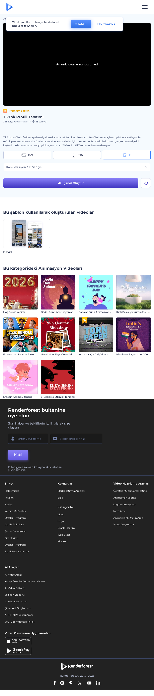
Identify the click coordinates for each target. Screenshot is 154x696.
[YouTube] (89, 683)
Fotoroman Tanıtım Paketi (19, 354)
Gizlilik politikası (14, 524)
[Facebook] (55, 683)
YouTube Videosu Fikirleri (20, 621)
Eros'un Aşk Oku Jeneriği (18, 396)
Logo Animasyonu (124, 504)
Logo (61, 521)
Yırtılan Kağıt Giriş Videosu (94, 354)
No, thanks (106, 24)
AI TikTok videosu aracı (19, 614)
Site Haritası (12, 538)
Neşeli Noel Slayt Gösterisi (56, 354)
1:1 (126, 155)
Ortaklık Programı (15, 517)
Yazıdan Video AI (15, 594)
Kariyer (9, 504)
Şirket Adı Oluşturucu (17, 608)
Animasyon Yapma (124, 497)
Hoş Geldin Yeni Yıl (14, 311)
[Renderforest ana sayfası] (9, 7)
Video (61, 514)
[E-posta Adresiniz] (76, 439)
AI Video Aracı (13, 574)
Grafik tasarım (66, 527)
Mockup (62, 541)
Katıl (18, 455)
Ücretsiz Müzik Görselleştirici (130, 490)
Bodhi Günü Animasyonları (57, 311)
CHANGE (81, 24)
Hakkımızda (12, 490)
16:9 (27, 155)
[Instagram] (62, 683)
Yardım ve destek (15, 511)
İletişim (9, 497)
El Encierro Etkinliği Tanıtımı (58, 396)
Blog (60, 497)
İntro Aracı (119, 511)
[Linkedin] (98, 683)
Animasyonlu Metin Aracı (128, 517)
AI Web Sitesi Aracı (16, 601)
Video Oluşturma (123, 524)
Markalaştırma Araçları (71, 490)
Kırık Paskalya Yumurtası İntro (134, 311)
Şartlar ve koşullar (15, 531)
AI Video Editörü (14, 588)
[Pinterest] (71, 683)
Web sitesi (64, 534)
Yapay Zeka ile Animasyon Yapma (25, 581)
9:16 (77, 155)
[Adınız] (28, 439)
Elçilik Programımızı (17, 551)
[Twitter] (79, 683)
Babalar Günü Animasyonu (95, 311)
